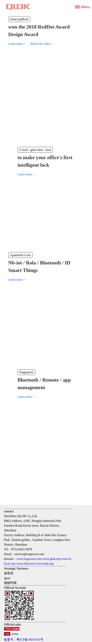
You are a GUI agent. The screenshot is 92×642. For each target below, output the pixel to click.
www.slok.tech (25, 563)
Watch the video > (41, 43)
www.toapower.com (29, 558)
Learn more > (17, 43)
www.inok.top (45, 563)
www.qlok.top (51, 558)
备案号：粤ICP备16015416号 (23, 639)
